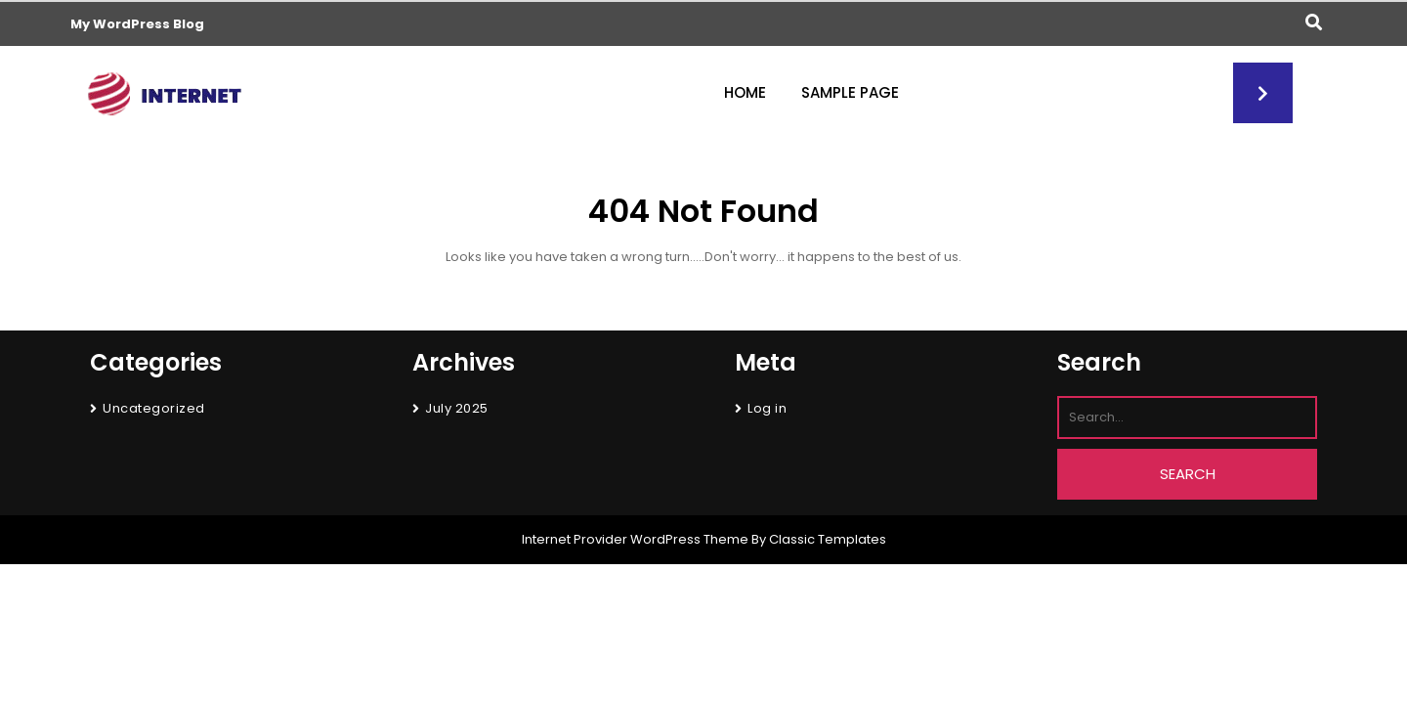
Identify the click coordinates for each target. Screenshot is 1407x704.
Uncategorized (154, 408)
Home (745, 92)
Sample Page (850, 92)
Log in (767, 408)
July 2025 (457, 408)
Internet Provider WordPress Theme (635, 539)
